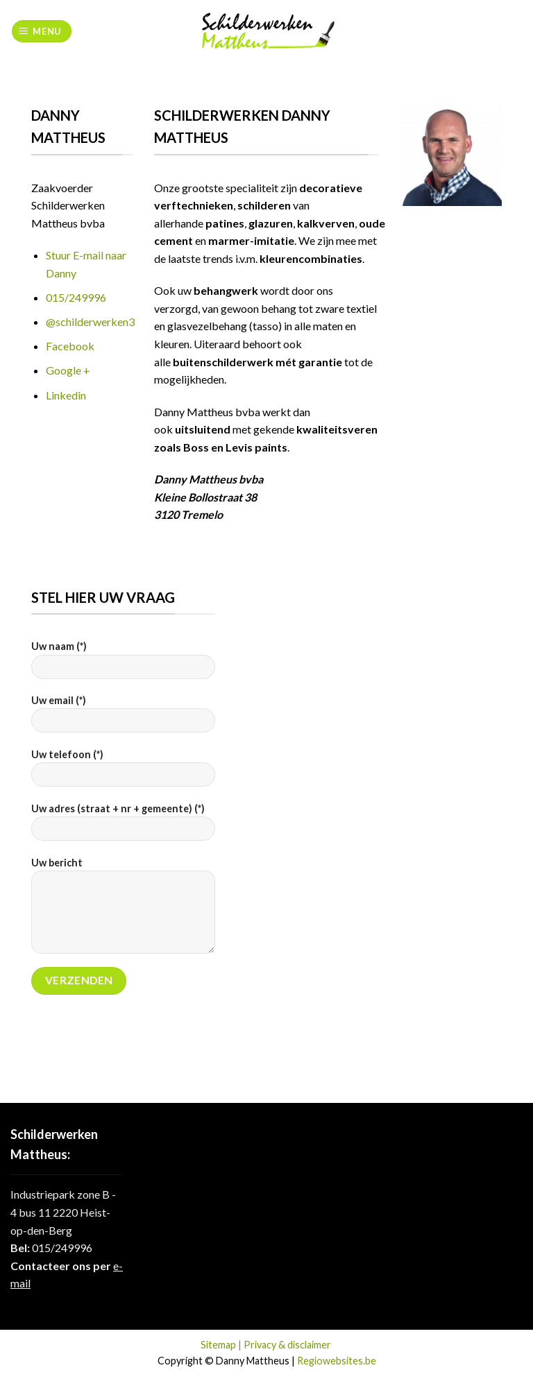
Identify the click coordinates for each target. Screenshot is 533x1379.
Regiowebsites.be (336, 1361)
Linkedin (66, 395)
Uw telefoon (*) (123, 772)
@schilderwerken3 (90, 321)
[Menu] (42, 31)
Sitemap (218, 1345)
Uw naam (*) (123, 664)
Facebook (70, 345)
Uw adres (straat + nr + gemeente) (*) (123, 826)
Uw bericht (123, 910)
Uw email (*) (123, 718)
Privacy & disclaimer (287, 1345)
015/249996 (76, 297)
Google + (68, 370)
